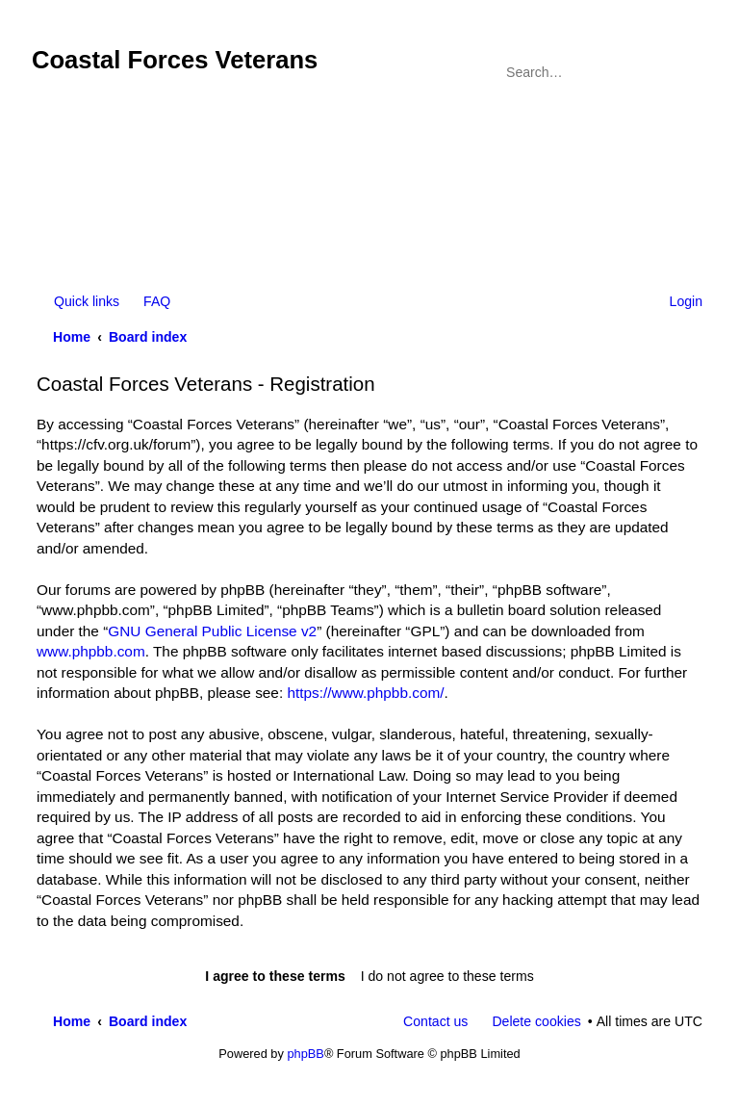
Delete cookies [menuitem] (536, 1021)
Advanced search (689, 72)
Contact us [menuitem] (435, 1021)
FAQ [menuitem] (156, 301)
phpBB (305, 1053)
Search (662, 72)
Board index (148, 337)
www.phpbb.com (91, 651)
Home (71, 337)
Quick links (86, 301)
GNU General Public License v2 (212, 631)
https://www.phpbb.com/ (365, 692)
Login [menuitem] (686, 301)
